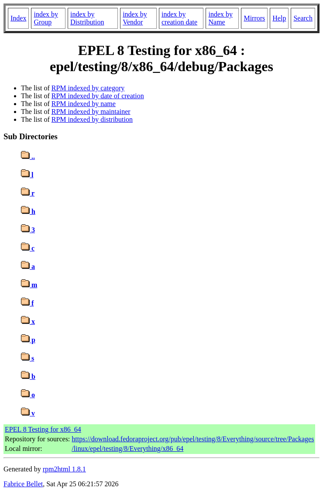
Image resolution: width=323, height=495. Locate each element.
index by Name (220, 18)
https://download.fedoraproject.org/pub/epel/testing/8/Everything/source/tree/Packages (193, 439)
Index (18, 18)
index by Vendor (135, 18)
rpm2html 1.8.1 (64, 469)
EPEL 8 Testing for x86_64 (43, 429)
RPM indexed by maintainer (91, 111)
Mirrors (254, 18)
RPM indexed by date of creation (98, 96)
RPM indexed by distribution (92, 119)
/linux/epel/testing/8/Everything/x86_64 (127, 448)
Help (279, 18)
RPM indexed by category (88, 88)
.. (28, 156)
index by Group (46, 18)
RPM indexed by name (84, 103)
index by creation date (179, 18)
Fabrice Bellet (23, 484)
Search (303, 18)
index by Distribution (87, 18)
